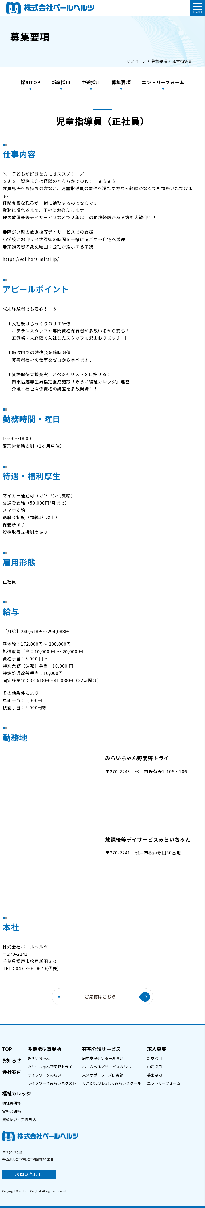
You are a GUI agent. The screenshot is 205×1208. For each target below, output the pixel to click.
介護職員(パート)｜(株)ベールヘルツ (50, 8)
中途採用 (91, 82)
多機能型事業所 (44, 1048)
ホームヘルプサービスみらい (106, 1066)
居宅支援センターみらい (102, 1058)
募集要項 (121, 82)
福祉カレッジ (16, 1093)
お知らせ (11, 1060)
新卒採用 (61, 82)
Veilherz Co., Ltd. (30, 1191)
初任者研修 (11, 1103)
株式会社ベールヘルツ (25, 946)
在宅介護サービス (101, 1048)
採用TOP (31, 82)
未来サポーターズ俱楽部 (102, 1075)
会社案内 (11, 1071)
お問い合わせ (28, 1174)
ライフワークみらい (44, 1075)
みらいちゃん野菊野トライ (49, 1066)
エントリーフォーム (163, 82)
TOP (7, 1048)
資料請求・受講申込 (19, 1119)
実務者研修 (11, 1111)
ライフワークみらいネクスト (51, 1083)
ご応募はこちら (100, 996)
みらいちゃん (38, 1058)
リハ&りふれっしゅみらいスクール (111, 1083)
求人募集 (156, 1048)
